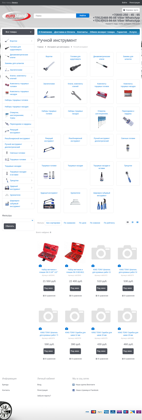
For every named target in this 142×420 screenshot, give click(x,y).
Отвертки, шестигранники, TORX (101, 113)
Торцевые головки (49, 166)
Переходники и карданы (128, 112)
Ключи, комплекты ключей (75, 85)
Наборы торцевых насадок (75, 112)
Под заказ (48, 288)
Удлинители (75, 193)
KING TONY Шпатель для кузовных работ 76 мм (49, 335)
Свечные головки (128, 138)
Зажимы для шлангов (128, 57)
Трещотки (128, 166)
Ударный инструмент (49, 193)
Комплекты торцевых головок (102, 85)
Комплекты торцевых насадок (128, 85)
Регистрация (135, 3)
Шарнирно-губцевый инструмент (101, 194)
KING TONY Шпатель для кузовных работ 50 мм (128, 272)
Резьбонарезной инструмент (75, 139)
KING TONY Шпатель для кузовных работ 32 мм (101, 272)
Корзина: (132, 10)
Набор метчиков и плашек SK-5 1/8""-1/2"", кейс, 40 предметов (49, 272)
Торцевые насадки (75, 166)
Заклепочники (49, 84)
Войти (124, 3)
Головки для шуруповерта (75, 57)
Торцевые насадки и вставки (101, 167)
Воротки (49, 56)
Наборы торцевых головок (49, 112)
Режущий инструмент (49, 139)
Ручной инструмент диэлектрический (102, 139)
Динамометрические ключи (101, 57)
